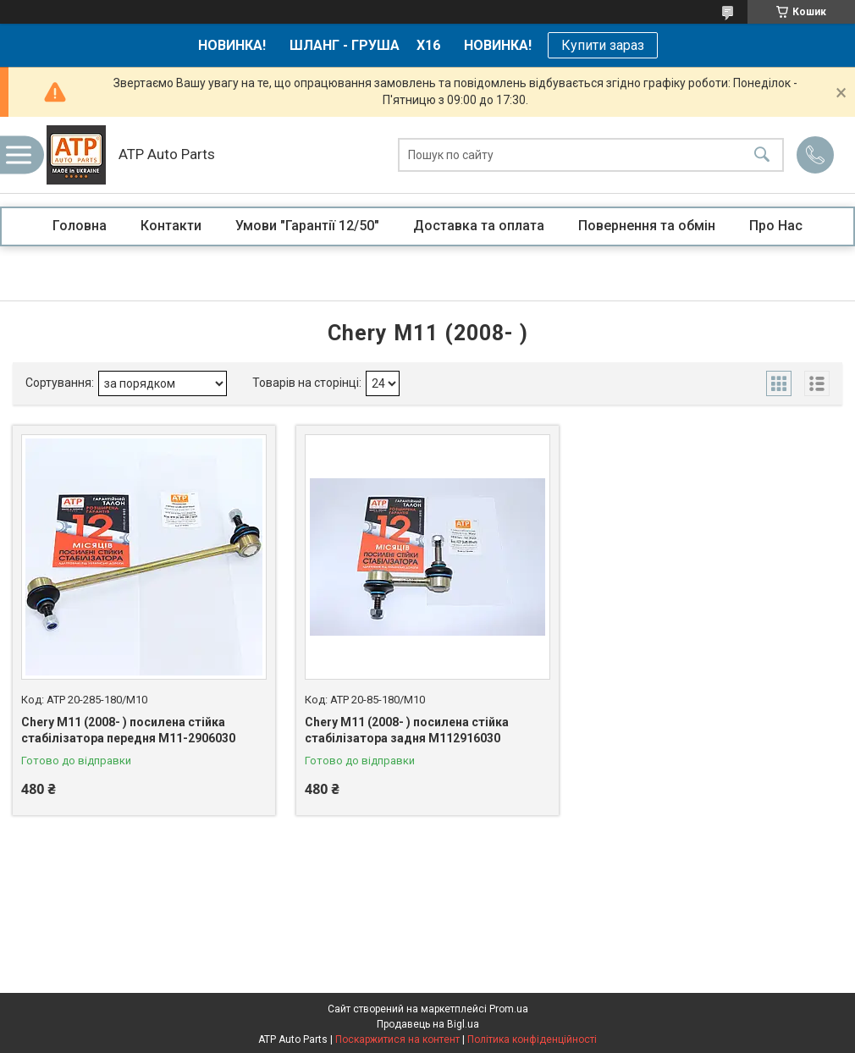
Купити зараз (602, 45)
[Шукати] (762, 155)
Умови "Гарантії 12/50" (307, 226)
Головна (79, 226)
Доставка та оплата (478, 226)
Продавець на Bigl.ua (428, 1024)
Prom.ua (508, 1009)
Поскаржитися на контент (397, 1039)
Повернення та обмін (646, 226)
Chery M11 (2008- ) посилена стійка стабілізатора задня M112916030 (407, 730)
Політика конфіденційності (532, 1039)
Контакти (171, 226)
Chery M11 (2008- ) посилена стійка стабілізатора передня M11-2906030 (128, 730)
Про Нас (776, 226)
